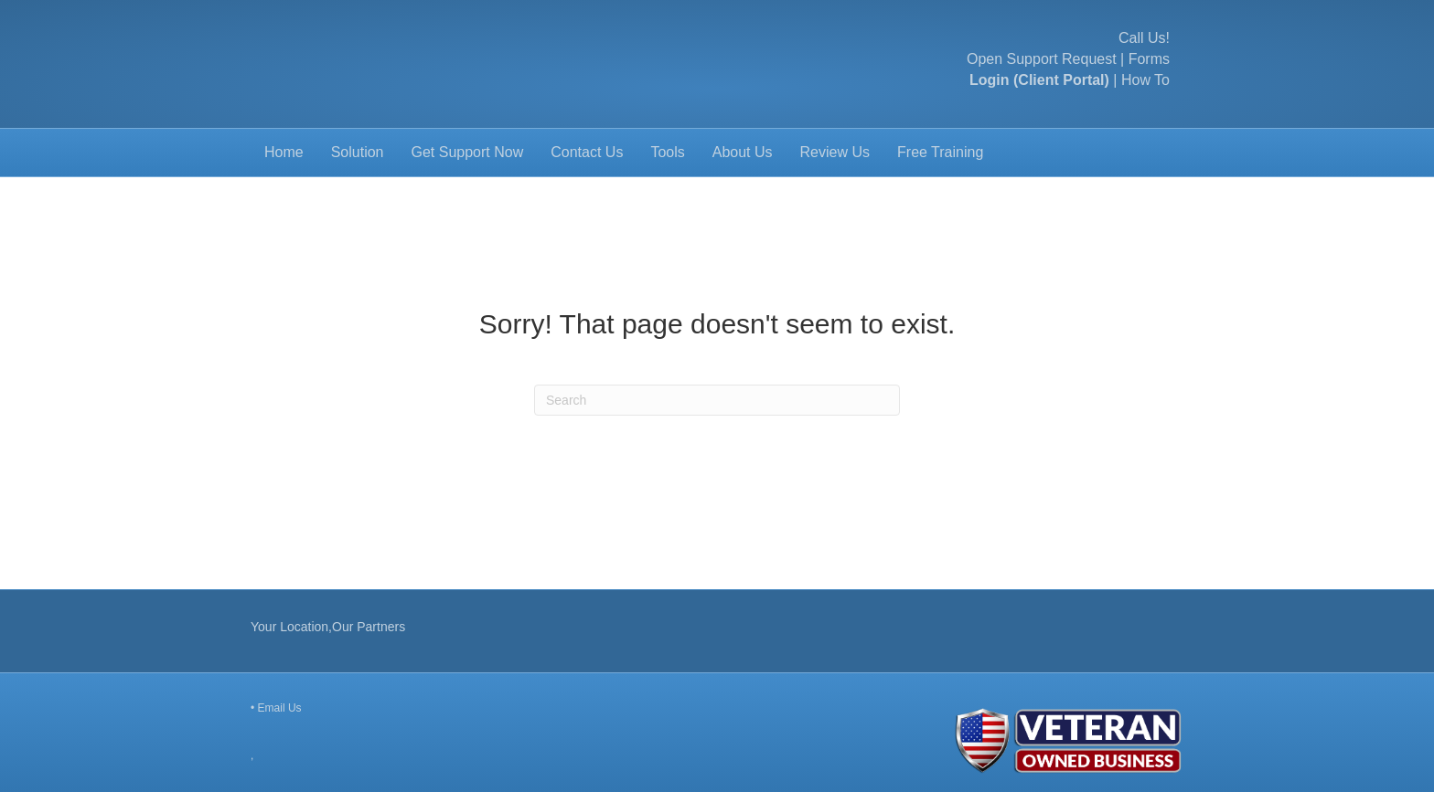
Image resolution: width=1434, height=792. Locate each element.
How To (1145, 80)
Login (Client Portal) (1039, 80)
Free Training (940, 152)
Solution (357, 152)
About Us (742, 152)
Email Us (280, 708)
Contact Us (587, 152)
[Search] (717, 400)
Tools (667, 152)
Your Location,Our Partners (328, 626)
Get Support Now (468, 152)
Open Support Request (1042, 59)
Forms (1149, 59)
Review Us (835, 152)
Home (284, 152)
